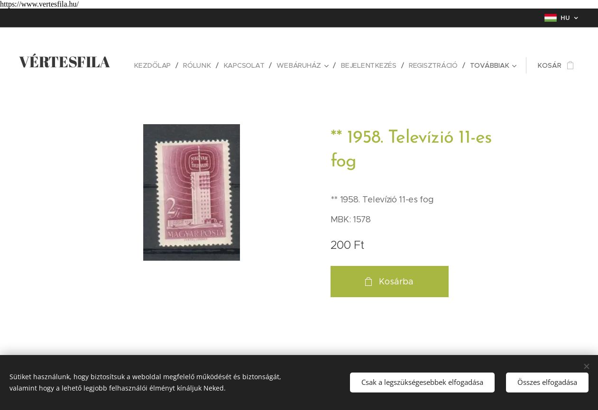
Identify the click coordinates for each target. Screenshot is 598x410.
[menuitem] (157, 65)
